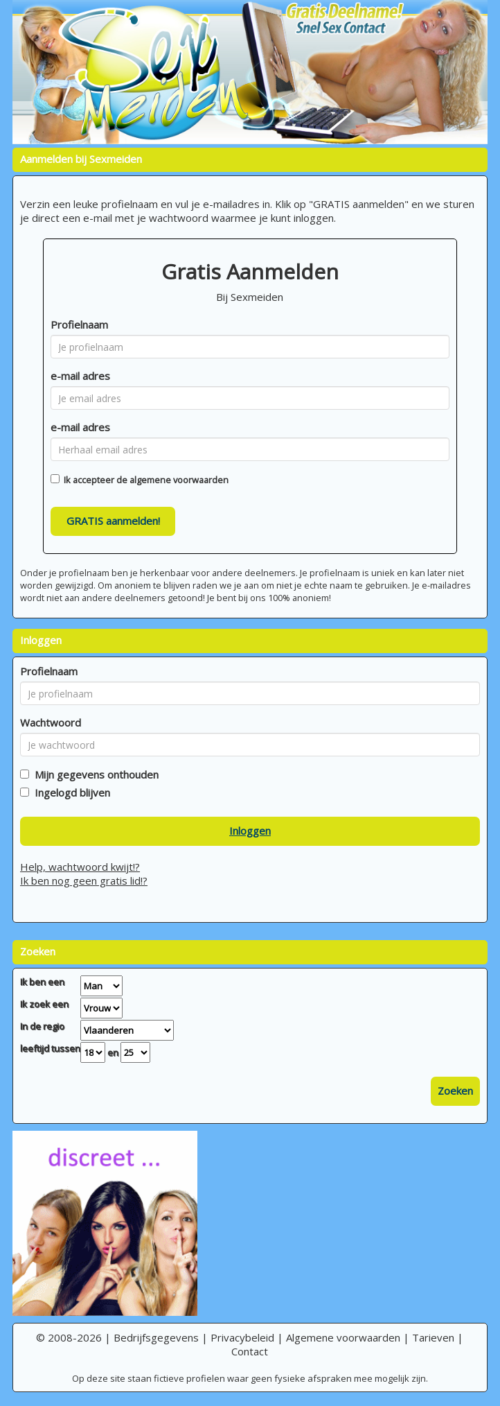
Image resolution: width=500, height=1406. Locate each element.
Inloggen (250, 830)
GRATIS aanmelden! (113, 521)
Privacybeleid (242, 1337)
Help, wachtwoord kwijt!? (80, 867)
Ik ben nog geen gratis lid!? (84, 880)
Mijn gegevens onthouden (94, 774)
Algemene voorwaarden (343, 1337)
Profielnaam (79, 324)
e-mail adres (80, 376)
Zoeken (455, 1090)
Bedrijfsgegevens (156, 1337)
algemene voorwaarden (179, 480)
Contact (249, 1351)
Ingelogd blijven (69, 792)
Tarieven (433, 1337)
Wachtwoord (50, 722)
